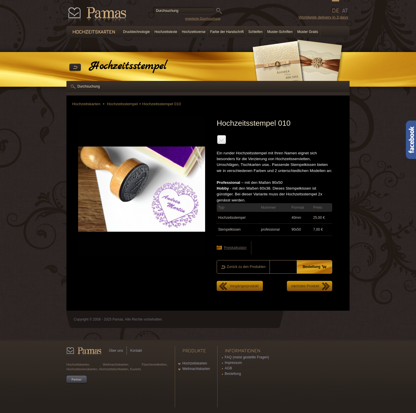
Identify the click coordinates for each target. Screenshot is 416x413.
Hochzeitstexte (166, 32)
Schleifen (255, 32)
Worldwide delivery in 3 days (323, 17)
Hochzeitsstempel (122, 104)
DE (335, 10)
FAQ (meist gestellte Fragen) (247, 357)
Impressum (233, 363)
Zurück (75, 68)
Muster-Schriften (280, 32)
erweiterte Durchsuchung (202, 18)
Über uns (116, 351)
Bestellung (233, 374)
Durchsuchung (88, 86)
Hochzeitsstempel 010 (161, 104)
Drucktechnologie (136, 32)
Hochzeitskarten (86, 104)
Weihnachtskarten (196, 369)
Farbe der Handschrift (227, 32)
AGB (228, 368)
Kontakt (136, 351)
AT (345, 10)
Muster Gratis (307, 32)
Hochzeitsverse (193, 32)
